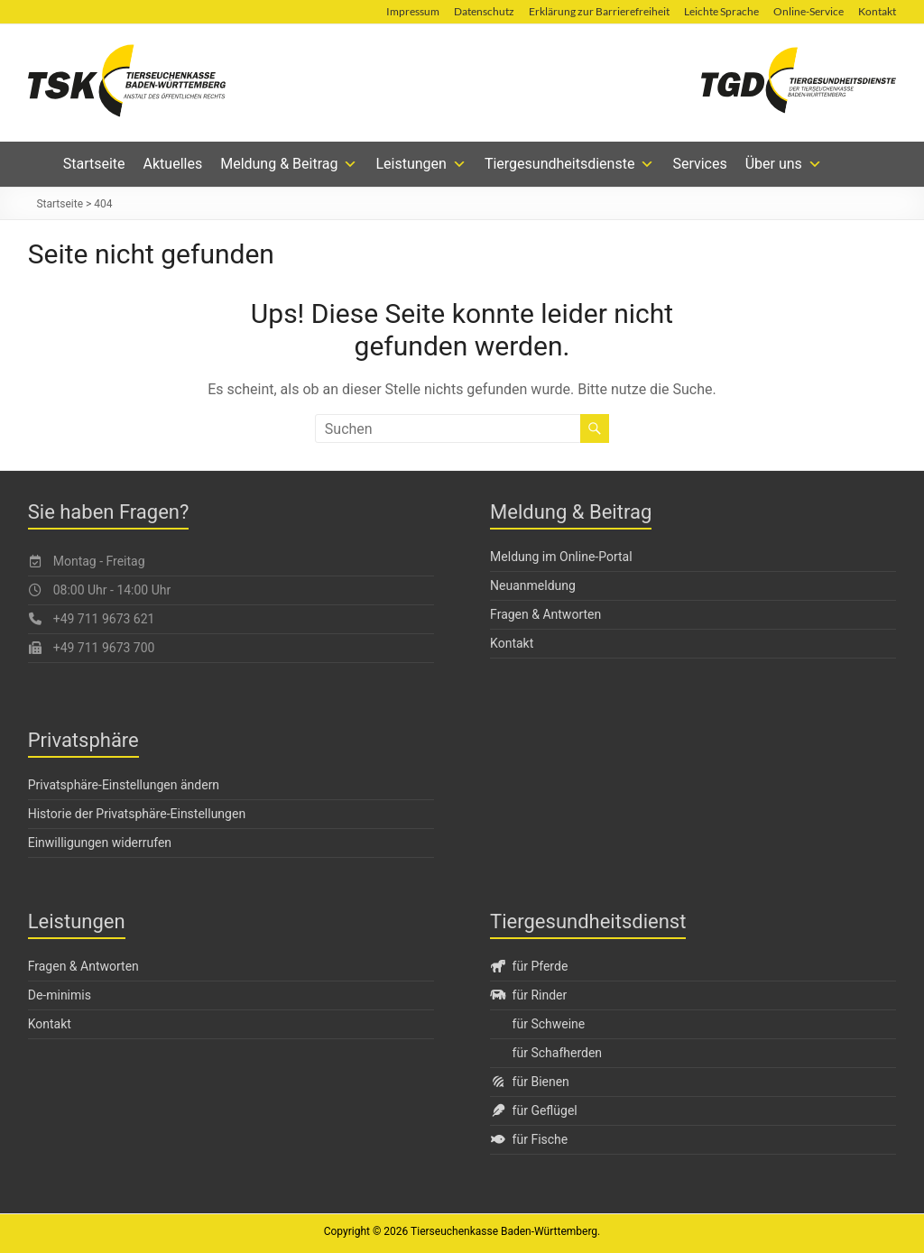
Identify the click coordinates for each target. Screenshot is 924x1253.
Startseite (94, 163)
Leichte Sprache (721, 11)
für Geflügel (534, 1110)
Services (699, 163)
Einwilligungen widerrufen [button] (99, 842)
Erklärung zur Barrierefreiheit (599, 11)
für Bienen (529, 1081)
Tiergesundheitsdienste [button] (570, 164)
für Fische (529, 1139)
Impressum (412, 11)
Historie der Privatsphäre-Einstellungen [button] (136, 813)
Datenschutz (484, 11)
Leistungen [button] (420, 164)
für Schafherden (557, 1053)
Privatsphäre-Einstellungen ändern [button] (123, 785)
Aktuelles (173, 163)
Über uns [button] (783, 164)
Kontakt (877, 11)
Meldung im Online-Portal (561, 556)
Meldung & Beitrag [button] (288, 164)
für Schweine (549, 1024)
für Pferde (529, 966)
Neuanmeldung (533, 585)
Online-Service (808, 11)
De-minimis (59, 995)
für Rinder (528, 995)
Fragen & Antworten (545, 614)
